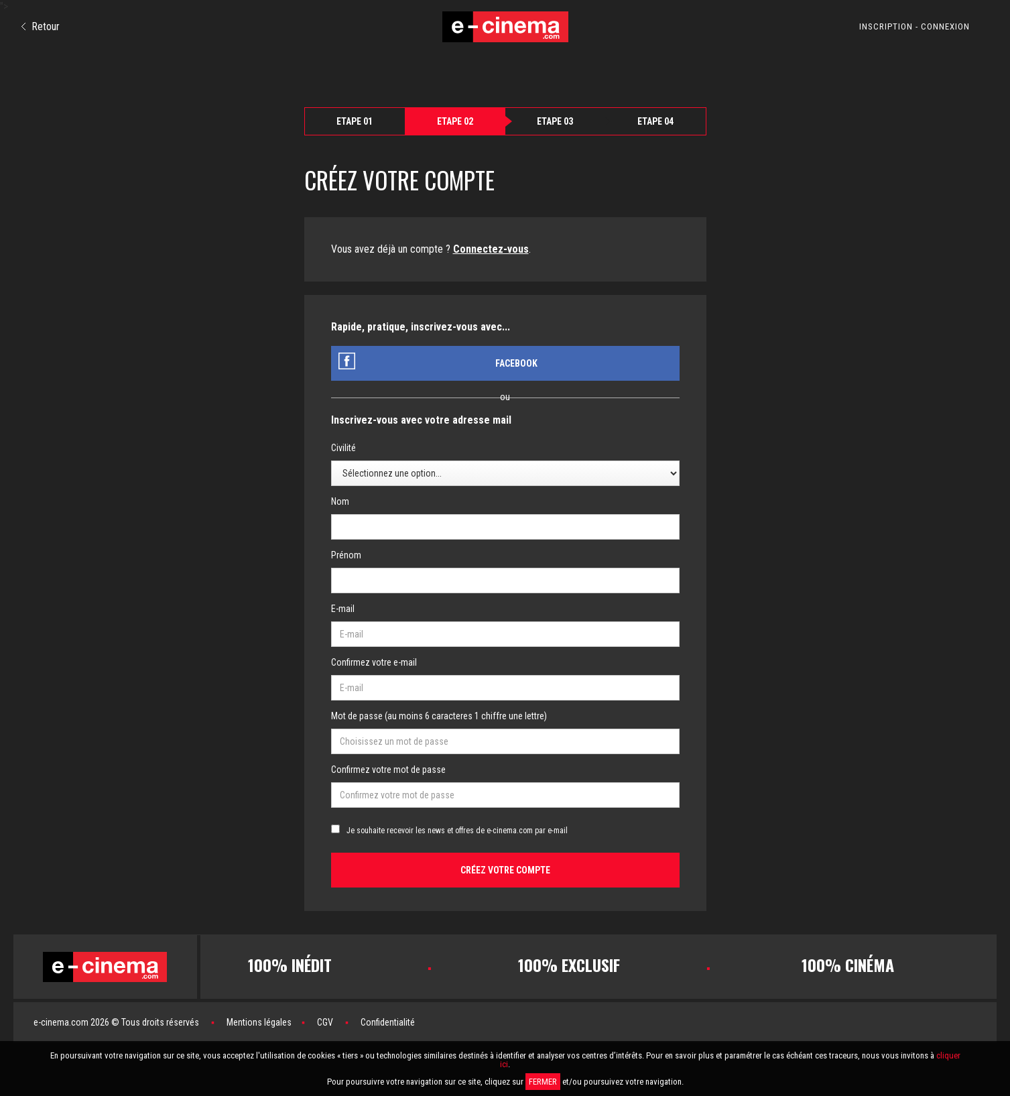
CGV (325, 1022)
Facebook (516, 363)
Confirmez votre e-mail (374, 662)
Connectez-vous (491, 249)
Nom (340, 501)
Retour (40, 26)
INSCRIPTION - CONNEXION (914, 26)
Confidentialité (388, 1022)
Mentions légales (259, 1022)
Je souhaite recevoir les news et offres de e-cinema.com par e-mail (457, 830)
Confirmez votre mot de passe (388, 769)
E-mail (343, 608)
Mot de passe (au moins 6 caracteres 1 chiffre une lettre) (439, 716)
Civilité (343, 447)
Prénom (346, 555)
